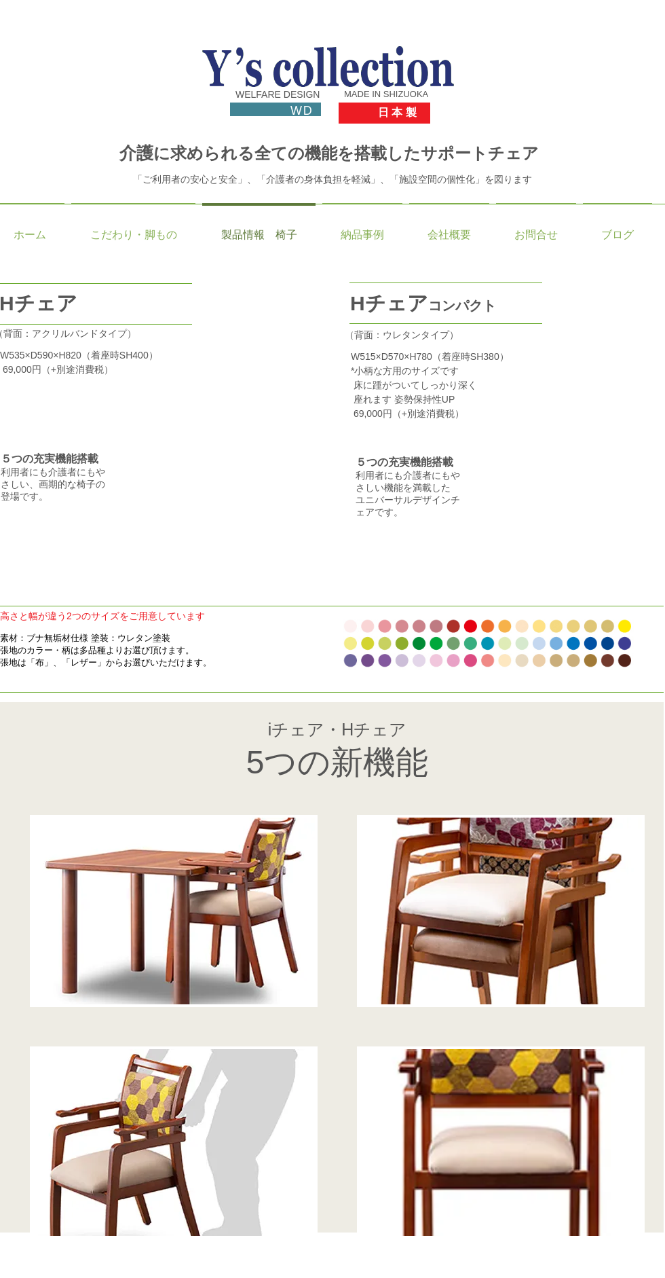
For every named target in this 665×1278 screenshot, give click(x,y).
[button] (209, 452)
